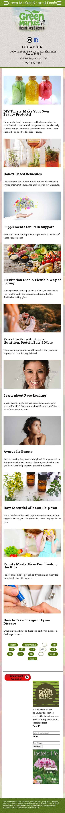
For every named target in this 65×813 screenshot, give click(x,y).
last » (32, 658)
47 (20, 654)
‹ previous (30, 644)
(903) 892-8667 (33, 62)
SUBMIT (37, 746)
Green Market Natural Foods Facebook (36, 40)
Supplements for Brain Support (29, 227)
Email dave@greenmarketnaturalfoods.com (29, 40)
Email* (36, 726)
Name (36, 736)
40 (54, 644)
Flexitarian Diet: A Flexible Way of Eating (32, 281)
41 (11, 649)
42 (21, 649)
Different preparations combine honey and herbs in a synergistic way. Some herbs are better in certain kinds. (32, 183)
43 (32, 649)
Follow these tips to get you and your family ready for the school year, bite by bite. (31, 576)
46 (10, 654)
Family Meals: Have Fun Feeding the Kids (31, 565)
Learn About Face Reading (25, 395)
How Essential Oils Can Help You (30, 508)
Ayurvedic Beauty (18, 451)
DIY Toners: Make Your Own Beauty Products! (26, 113)
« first (13, 644)
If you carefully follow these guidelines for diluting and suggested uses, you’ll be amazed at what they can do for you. (32, 519)
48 (31, 654)
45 (53, 649)
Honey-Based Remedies (23, 174)
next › (53, 654)
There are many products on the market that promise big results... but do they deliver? (30, 352)
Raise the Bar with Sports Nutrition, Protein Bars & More (28, 341)
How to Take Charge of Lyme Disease (27, 621)
